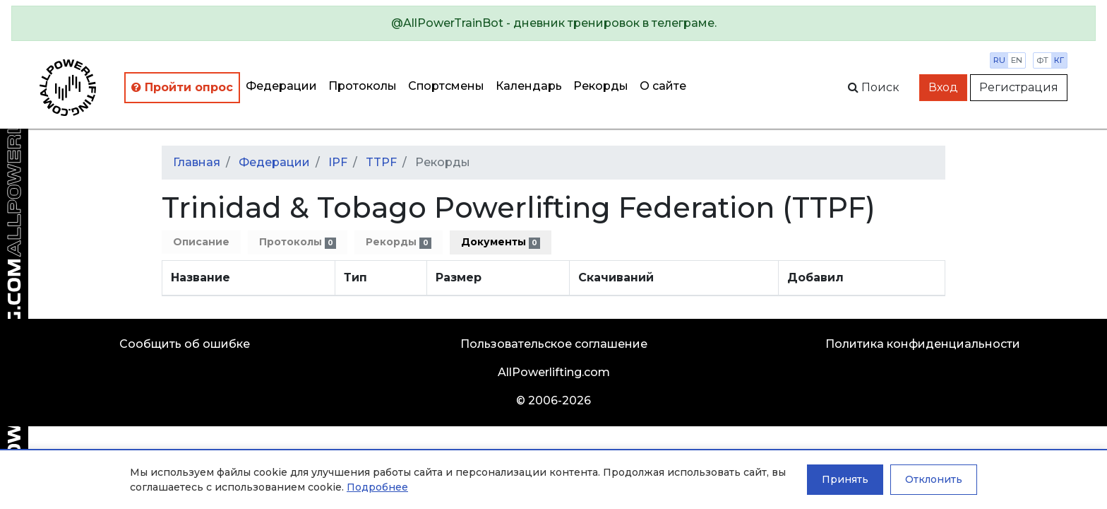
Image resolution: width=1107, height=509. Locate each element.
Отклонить (933, 479)
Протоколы (362, 86)
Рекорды (600, 86)
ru (999, 60)
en (1016, 60)
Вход (943, 87)
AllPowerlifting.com (554, 372)
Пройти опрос (182, 87)
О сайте (663, 86)
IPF (337, 162)
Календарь (529, 86)
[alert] (553, 23)
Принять (845, 479)
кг (1059, 60)
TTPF (381, 162)
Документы (500, 242)
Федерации (281, 86)
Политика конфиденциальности (922, 344)
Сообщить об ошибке (184, 344)
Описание (201, 241)
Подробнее (377, 487)
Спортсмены (446, 86)
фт (1042, 60)
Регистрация (1018, 87)
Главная (196, 162)
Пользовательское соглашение (553, 344)
